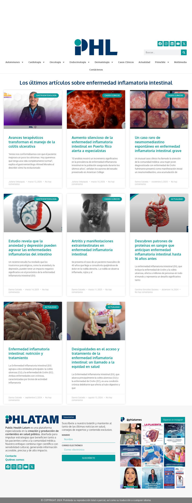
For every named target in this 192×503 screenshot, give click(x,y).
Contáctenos (96, 69)
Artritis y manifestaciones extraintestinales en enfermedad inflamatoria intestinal (92, 247)
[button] (130, 434)
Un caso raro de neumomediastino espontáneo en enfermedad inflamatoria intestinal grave (158, 144)
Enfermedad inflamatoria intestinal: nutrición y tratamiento (29, 353)
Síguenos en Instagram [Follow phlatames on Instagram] (173, 420)
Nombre (66, 435)
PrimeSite (162, 62)
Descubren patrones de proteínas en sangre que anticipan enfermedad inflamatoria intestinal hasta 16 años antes (158, 250)
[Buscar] (184, 52)
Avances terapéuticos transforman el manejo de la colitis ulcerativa (32, 141)
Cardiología (36, 62)
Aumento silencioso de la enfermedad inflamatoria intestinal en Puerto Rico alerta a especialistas (92, 144)
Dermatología (104, 62)
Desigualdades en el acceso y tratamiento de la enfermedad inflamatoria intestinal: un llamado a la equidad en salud (95, 358)
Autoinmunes (15, 62)
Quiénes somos (14, 459)
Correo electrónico (72, 445)
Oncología (57, 62)
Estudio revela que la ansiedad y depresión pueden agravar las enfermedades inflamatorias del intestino (32, 247)
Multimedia (180, 62)
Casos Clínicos (126, 62)
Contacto (11, 456)
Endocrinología (80, 62)
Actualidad (144, 62)
